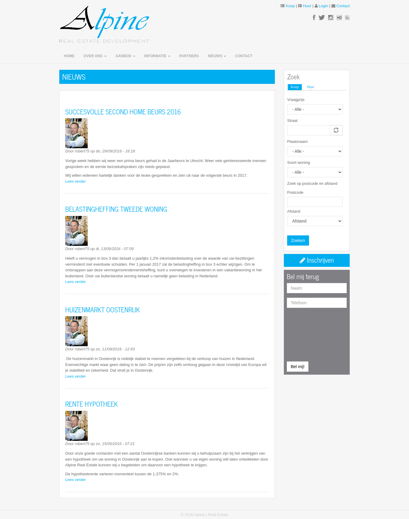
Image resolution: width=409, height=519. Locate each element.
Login (323, 6)
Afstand (293, 211)
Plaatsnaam (297, 141)
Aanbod (125, 56)
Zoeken (298, 240)
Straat (292, 120)
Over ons (95, 56)
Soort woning (298, 162)
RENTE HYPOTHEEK (91, 403)
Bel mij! (298, 366)
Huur (307, 6)
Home (69, 56)
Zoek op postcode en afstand (312, 183)
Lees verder (75, 181)
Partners (189, 56)
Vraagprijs (296, 99)
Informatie (157, 56)
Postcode (295, 192)
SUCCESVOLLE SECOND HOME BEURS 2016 (123, 111)
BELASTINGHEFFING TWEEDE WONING (116, 208)
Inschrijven (317, 259)
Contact (343, 6)
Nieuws (217, 56)
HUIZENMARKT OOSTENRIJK (102, 309)
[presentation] (311, 333)
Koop (290, 6)
